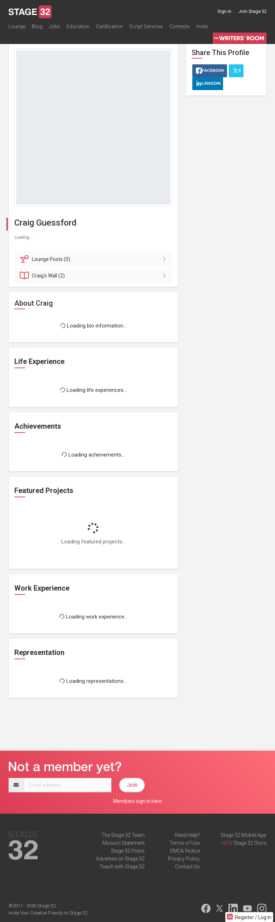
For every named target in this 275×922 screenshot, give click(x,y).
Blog (37, 26)
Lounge (17, 26)
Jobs (54, 26)
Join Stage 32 (252, 11)
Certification (109, 26)
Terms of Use (184, 843)
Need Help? (187, 835)
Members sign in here (137, 801)
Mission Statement (123, 843)
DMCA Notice (185, 851)
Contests (179, 26)
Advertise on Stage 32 (120, 859)
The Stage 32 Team (123, 835)
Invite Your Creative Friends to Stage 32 (48, 913)
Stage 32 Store (249, 843)
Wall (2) (94, 275)
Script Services (146, 26)
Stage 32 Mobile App (243, 835)
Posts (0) (94, 259)
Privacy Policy (184, 859)
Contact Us (187, 866)
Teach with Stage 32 (122, 866)
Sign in (224, 11)
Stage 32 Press (128, 851)
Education (78, 26)
